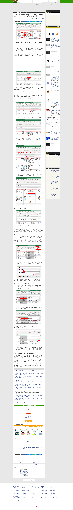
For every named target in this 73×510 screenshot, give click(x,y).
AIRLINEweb (43, 487)
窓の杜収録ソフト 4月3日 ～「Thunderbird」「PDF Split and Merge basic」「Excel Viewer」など (53, 119)
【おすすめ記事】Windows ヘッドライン (54, 168)
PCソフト (25, 426)
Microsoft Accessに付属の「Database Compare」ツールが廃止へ (55, 174)
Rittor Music (33, 486)
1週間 (55, 12)
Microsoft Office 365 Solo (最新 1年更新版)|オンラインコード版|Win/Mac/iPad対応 (29, 417)
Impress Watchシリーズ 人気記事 (53, 152)
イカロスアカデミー (44, 493)
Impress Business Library (25, 490)
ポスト (18, 21)
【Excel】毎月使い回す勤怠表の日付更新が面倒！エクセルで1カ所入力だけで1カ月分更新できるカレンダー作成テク (34, 460)
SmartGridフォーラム (25, 487)
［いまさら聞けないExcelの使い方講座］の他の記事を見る (28, 464)
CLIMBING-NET (35, 496)
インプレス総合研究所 (16, 490)
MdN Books (43, 496)
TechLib (42, 500)
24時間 (51, 12)
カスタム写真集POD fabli (53, 497)
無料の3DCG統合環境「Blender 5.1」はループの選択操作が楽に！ (55, 46)
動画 (48, 4)
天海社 (51, 487)
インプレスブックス (24, 497)
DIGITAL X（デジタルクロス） (26, 493)
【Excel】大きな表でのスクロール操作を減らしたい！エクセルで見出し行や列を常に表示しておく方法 (23, 460)
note (35, 21)
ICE (49, 486)
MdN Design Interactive (44, 497)
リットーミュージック (36, 487)
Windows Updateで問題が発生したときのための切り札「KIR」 (55, 186)
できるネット (15, 499)
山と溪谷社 (33, 493)
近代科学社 (33, 497)
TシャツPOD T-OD (35, 490)
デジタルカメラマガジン (17, 497)
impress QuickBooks (52, 490)
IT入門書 (32, 426)
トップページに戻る (28, 480)
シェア (25, 21)
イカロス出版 (42, 486)
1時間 (47, 12)
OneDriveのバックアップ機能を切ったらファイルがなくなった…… (55, 192)
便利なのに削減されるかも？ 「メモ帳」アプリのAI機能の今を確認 (55, 125)
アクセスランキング (51, 11)
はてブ (30, 21)
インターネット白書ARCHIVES (18, 500)
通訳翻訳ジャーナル (44, 490)
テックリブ (41, 499)
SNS (46, 4)
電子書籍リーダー (40, 426)
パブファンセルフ (52, 493)
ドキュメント (42, 4)
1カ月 (58, 12)
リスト (21, 21)
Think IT (15, 487)
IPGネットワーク (51, 494)
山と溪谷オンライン (35, 494)
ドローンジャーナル (16, 493)
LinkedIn (40, 21)
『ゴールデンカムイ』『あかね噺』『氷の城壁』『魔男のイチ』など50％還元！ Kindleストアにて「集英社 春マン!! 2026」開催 (55, 112)
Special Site (50, 26)
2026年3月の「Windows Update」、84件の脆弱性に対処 (55, 182)
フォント (52, 4)
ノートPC (17, 426)
